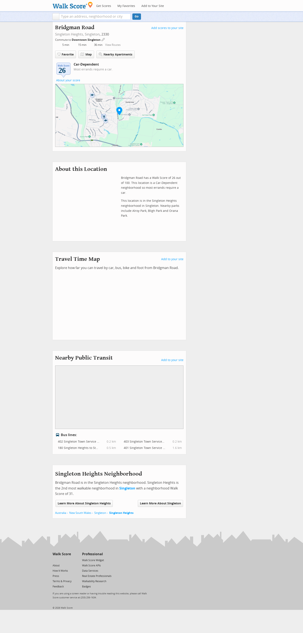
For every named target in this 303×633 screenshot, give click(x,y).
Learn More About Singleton (160, 503)
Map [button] (86, 54)
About (56, 565)
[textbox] (95, 16)
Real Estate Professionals (97, 576)
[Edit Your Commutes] (103, 39)
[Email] (68, 560)
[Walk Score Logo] (73, 5)
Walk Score (62, 554)
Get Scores (103, 6)
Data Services (90, 570)
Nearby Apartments (115, 54)
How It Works (60, 570)
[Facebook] (61, 560)
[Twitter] (55, 560)
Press (56, 576)
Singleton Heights (121, 512)
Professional (92, 554)
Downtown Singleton (86, 39)
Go (137, 16)
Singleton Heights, (69, 34)
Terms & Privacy (62, 581)
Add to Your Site (152, 6)
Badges (86, 586)
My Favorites (126, 6)
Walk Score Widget (93, 560)
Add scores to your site (167, 28)
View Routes (113, 44)
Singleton (92, 34)
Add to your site (172, 259)
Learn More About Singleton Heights (84, 503)
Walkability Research (94, 581)
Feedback (58, 586)
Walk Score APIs (91, 565)
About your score (68, 80)
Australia (60, 512)
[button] (55, 16)
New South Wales (80, 512)
